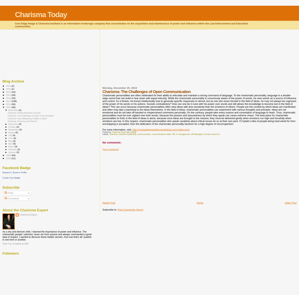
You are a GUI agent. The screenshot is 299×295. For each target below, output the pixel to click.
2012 (8, 101)
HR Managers (197, 134)
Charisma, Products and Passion (22, 121)
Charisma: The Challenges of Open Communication (31, 116)
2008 (8, 158)
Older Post (291, 202)
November (13, 124)
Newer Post (108, 202)
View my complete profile (15, 243)
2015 (8, 92)
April (10, 144)
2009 (8, 155)
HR (173, 134)
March (11, 146)
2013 (8, 98)
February (13, 149)
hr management (183, 134)
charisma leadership (127, 134)
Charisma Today (41, 14)
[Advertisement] (131, 60)
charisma (113, 134)
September (13, 129)
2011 (8, 104)
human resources (212, 134)
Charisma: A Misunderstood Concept (24, 113)
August (12, 132)
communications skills (161, 134)
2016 (8, 89)
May (10, 141)
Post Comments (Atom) (130, 209)
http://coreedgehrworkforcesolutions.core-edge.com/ (161, 129)
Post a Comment (110, 149)
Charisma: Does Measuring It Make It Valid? (27, 118)
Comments (12, 198)
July (10, 135)
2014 (8, 95)
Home (200, 202)
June (11, 138)
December (13, 110)
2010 (8, 107)
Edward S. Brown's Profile (14, 172)
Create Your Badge (11, 178)
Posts (9, 193)
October (12, 127)
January (12, 152)
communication (144, 134)
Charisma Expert (28, 214)
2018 (8, 86)
